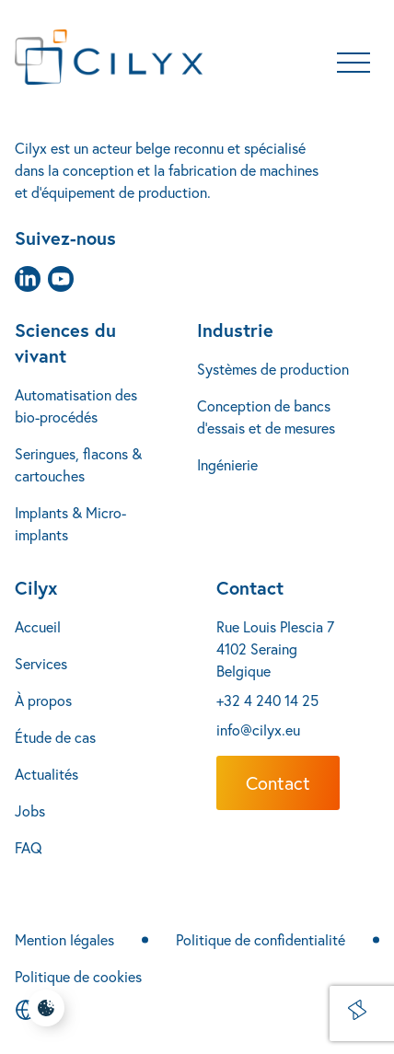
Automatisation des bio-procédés (76, 406)
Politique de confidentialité (260, 940)
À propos (43, 700)
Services (41, 663)
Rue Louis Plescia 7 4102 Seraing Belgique (275, 649)
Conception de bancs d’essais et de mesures (266, 417)
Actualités (46, 774)
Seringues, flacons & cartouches (78, 465)
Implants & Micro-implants (70, 524)
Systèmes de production (273, 369)
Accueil (38, 627)
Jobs (30, 811)
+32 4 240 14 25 (267, 700)
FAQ (28, 848)
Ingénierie (227, 465)
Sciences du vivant (65, 343)
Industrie (235, 330)
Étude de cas (55, 737)
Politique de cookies (78, 976)
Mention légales (64, 940)
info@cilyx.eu (258, 730)
